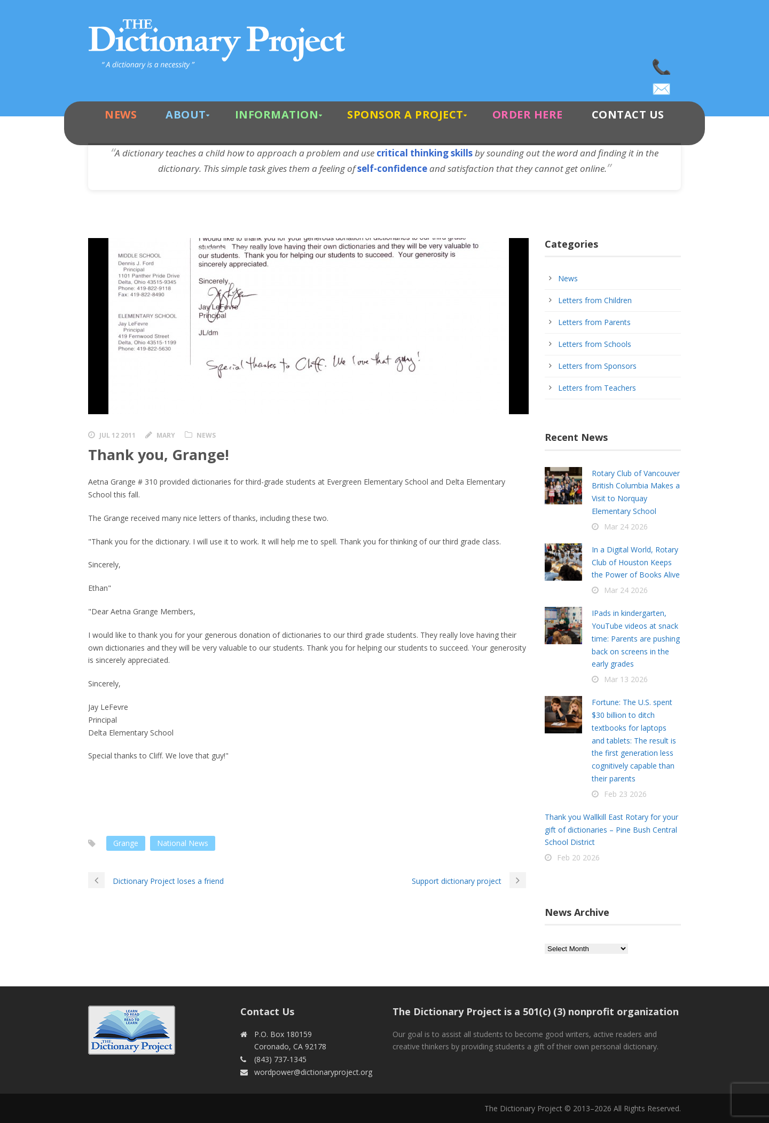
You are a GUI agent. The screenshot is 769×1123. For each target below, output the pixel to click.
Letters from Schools (594, 344)
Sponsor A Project (405, 114)
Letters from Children (595, 300)
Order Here (527, 114)
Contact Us (628, 114)
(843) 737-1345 (662, 64)
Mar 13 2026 (626, 679)
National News (182, 843)
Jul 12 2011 (117, 435)
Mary (165, 435)
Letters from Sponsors (597, 366)
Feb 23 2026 (625, 794)
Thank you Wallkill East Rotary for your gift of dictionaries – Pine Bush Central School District (611, 830)
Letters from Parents (594, 322)
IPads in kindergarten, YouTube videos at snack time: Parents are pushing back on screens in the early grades (636, 638)
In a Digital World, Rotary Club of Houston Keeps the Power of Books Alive (636, 562)
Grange (125, 843)
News (121, 114)
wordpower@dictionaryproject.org (662, 85)
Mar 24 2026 (626, 526)
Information (277, 114)
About (186, 114)
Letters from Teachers (597, 388)
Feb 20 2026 (578, 857)
